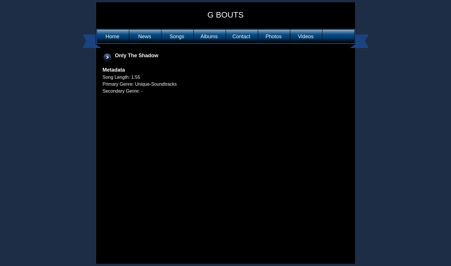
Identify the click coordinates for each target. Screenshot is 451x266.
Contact (241, 36)
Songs (176, 36)
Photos (273, 36)
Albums (209, 36)
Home (112, 36)
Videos (306, 36)
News (144, 36)
